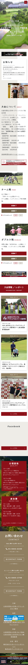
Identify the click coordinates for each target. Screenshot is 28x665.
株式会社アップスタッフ (14, 649)
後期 (21, 215)
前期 (16, 215)
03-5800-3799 (14, 578)
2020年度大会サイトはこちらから (13, 154)
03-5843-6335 (14, 549)
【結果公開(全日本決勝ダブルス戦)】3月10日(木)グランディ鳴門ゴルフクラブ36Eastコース (14, 74)
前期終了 (14, 205)
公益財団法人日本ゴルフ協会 (14, 632)
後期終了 (14, 211)
